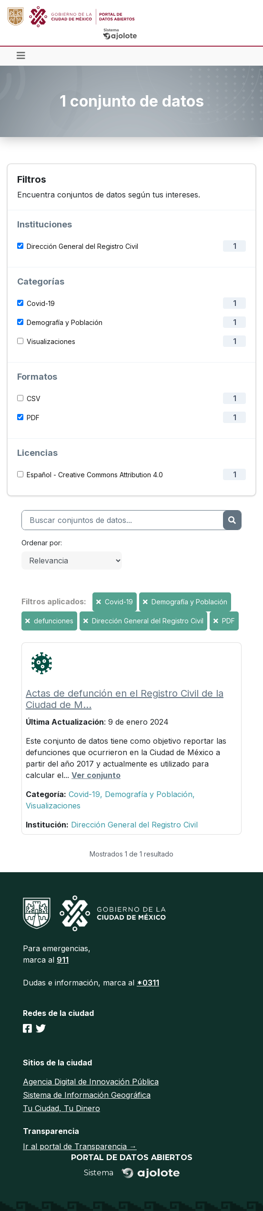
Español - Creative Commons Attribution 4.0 (95, 475)
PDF (33, 418)
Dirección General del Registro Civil (82, 246)
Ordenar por (41, 543)
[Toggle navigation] (21, 56)
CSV (33, 398)
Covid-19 (41, 303)
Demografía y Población (64, 322)
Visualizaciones (51, 341)
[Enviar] (232, 520)
